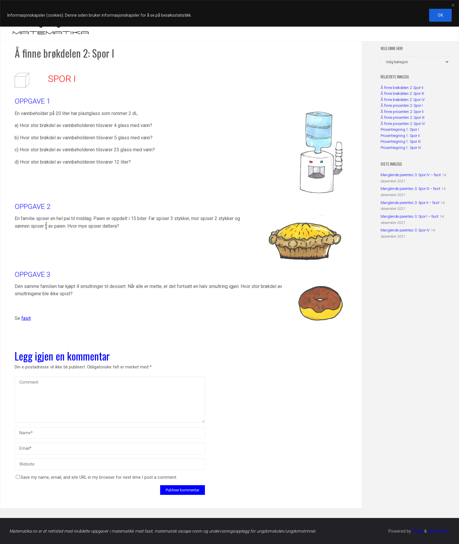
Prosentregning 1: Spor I (400, 129)
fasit (26, 318)
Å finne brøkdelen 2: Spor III (402, 93)
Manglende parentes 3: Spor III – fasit (410, 188)
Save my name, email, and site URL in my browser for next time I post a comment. (96, 477)
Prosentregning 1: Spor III (401, 141)
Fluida (417, 531)
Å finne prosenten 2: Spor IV (403, 123)
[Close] (452, 4)
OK (440, 15)
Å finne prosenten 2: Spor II (402, 111)
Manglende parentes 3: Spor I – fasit (410, 216)
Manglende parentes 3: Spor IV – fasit (411, 175)
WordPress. (439, 531)
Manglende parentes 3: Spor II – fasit (410, 202)
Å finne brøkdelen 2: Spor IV (403, 99)
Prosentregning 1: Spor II (400, 135)
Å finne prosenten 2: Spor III (402, 117)
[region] (229, 13)
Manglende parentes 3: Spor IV (405, 230)
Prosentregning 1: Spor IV (401, 147)
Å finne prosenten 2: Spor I (402, 105)
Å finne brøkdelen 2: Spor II (402, 87)
